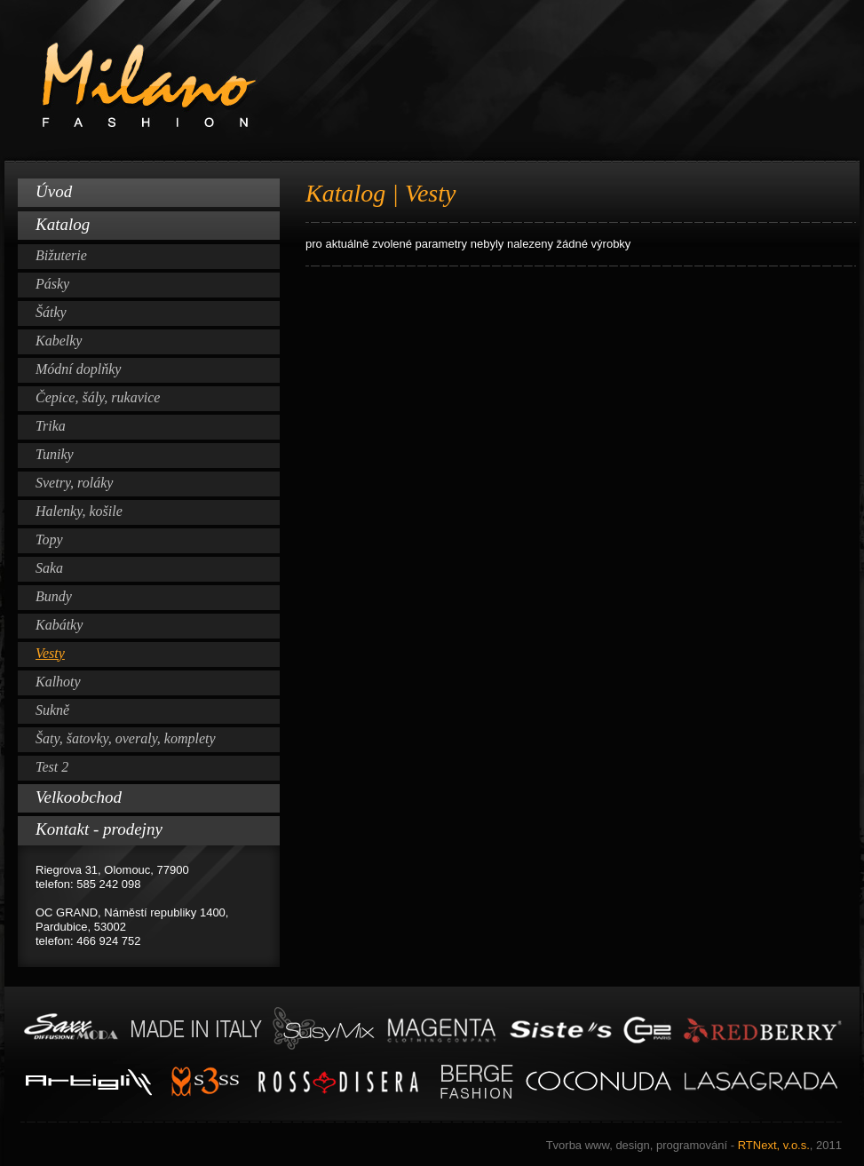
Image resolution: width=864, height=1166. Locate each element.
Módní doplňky (78, 369)
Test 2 (52, 766)
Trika (51, 425)
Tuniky (55, 454)
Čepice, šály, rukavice (98, 397)
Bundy (54, 596)
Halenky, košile (79, 511)
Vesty (50, 653)
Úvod (54, 191)
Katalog (63, 224)
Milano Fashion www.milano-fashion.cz (432, 81)
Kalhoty (58, 681)
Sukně (52, 710)
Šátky (51, 312)
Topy (49, 539)
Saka (49, 567)
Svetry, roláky (74, 482)
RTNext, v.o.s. (694, 1145)
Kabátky (59, 624)
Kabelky (59, 340)
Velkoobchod (79, 797)
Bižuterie (61, 255)
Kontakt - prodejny (99, 829)
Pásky (52, 283)
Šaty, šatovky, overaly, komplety (126, 738)
